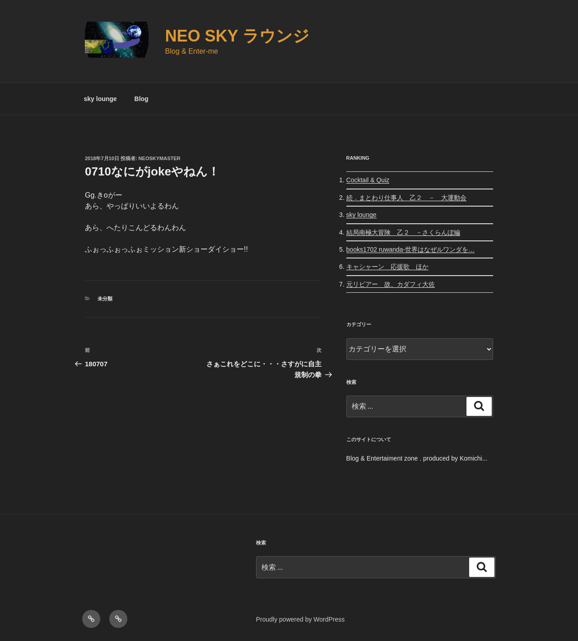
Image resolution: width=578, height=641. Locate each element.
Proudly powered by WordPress (300, 619)
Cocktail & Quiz (368, 180)
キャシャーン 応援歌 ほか (387, 266)
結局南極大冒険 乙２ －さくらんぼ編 (403, 232)
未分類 (105, 298)
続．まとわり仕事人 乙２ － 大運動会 (406, 197)
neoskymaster (160, 158)
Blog (142, 98)
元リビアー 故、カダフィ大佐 (390, 284)
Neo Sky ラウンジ (237, 36)
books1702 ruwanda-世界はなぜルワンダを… (410, 249)
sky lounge (100, 98)
